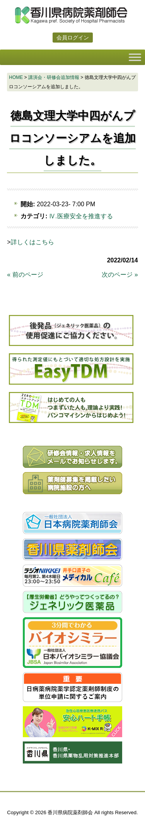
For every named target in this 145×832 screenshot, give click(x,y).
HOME (16, 77)
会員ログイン (72, 37)
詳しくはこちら (32, 242)
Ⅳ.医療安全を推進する (81, 216)
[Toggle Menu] (135, 57)
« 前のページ (25, 274)
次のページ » (120, 274)
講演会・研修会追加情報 (53, 77)
